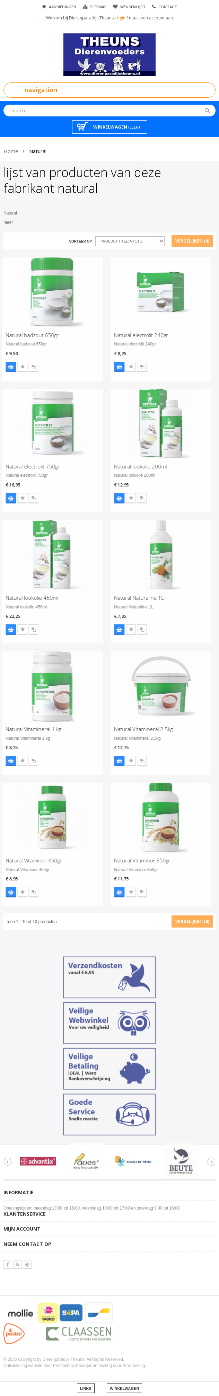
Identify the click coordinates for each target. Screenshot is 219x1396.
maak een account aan (151, 18)
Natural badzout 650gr (26, 335)
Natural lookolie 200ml (135, 466)
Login (120, 18)
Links (85, 1383)
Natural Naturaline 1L (133, 597)
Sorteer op (80, 241)
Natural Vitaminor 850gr (137, 860)
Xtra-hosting (134, 1360)
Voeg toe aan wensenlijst (17, 367)
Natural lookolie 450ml (26, 597)
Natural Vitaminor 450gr (28, 860)
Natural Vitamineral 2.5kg (138, 729)
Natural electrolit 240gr (136, 335)
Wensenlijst (133, 6)
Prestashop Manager (72, 1360)
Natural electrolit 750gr (27, 466)
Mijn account (22, 1223)
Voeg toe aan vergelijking (28, 367)
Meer (8, 222)
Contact (167, 6)
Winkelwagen (124, 1383)
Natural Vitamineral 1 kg (28, 729)
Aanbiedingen (62, 6)
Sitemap (98, 6)
